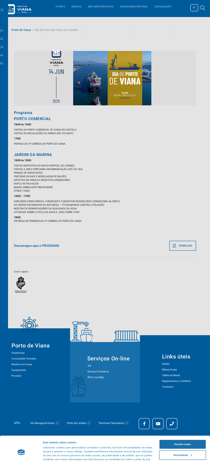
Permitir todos (182, 427)
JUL (89, 365)
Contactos (168, 386)
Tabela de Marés (171, 375)
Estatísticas (18, 352)
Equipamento (18, 370)
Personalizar (182, 438)
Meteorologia (169, 369)
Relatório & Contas (21, 364)
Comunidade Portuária (23, 358)
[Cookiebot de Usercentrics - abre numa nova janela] (21, 455)
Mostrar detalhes (53, 455)
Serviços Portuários (98, 371)
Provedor (16, 375)
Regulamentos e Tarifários (176, 381)
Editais (166, 363)
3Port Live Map (95, 377)
